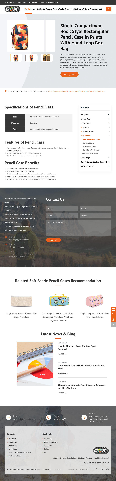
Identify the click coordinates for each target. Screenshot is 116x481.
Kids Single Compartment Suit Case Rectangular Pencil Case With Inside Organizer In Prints (58, 317)
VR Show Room (88, 9)
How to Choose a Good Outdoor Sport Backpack (77, 348)
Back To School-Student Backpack (94, 162)
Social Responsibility (68, 9)
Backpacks (85, 114)
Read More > (63, 354)
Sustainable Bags (87, 166)
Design (56, 9)
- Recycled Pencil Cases (90, 153)
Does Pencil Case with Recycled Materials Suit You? (81, 367)
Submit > (53, 240)
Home (10, 91)
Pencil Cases (25, 91)
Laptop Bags (86, 119)
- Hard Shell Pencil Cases (90, 150)
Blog (79, 9)
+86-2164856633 (19, 2)
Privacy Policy (83, 469)
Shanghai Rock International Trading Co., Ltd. (31, 469)
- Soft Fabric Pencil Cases (91, 140)
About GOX (37, 9)
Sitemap (71, 469)
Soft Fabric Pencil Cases (38, 91)
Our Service (47, 9)
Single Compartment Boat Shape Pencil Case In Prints (94, 315)
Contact (98, 9)
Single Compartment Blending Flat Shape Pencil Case (21, 315)
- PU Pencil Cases (88, 143)
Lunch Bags (85, 157)
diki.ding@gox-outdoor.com (48, 2)
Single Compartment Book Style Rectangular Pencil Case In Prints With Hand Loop (76, 91)
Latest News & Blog (58, 333)
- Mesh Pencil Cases (89, 146)
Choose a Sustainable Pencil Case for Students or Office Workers (81, 386)
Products (28, 9)
